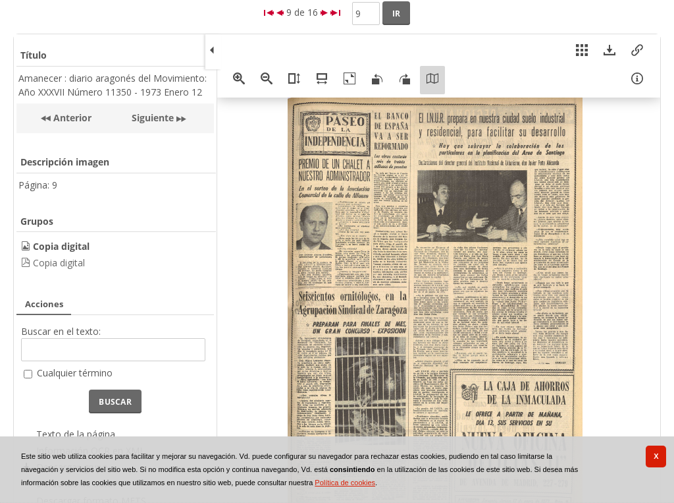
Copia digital (59, 262)
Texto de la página (75, 434)
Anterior (71, 117)
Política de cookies (345, 483)
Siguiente (152, 117)
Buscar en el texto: (61, 331)
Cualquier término (75, 373)
